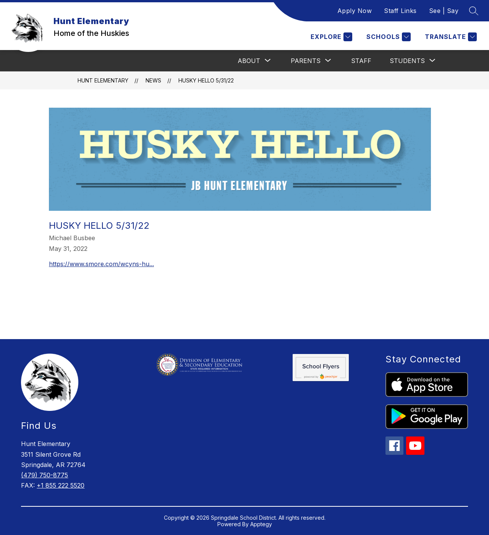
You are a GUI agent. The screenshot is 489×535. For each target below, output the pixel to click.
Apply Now (354, 11)
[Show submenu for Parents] (306, 60)
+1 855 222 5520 (60, 485)
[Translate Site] (450, 37)
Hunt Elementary (103, 80)
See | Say (444, 11)
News (153, 80)
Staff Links (400, 11)
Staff (361, 61)
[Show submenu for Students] (407, 60)
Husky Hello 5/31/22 (206, 80)
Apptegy (261, 524)
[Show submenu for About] (249, 60)
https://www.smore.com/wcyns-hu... (101, 264)
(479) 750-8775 (44, 475)
